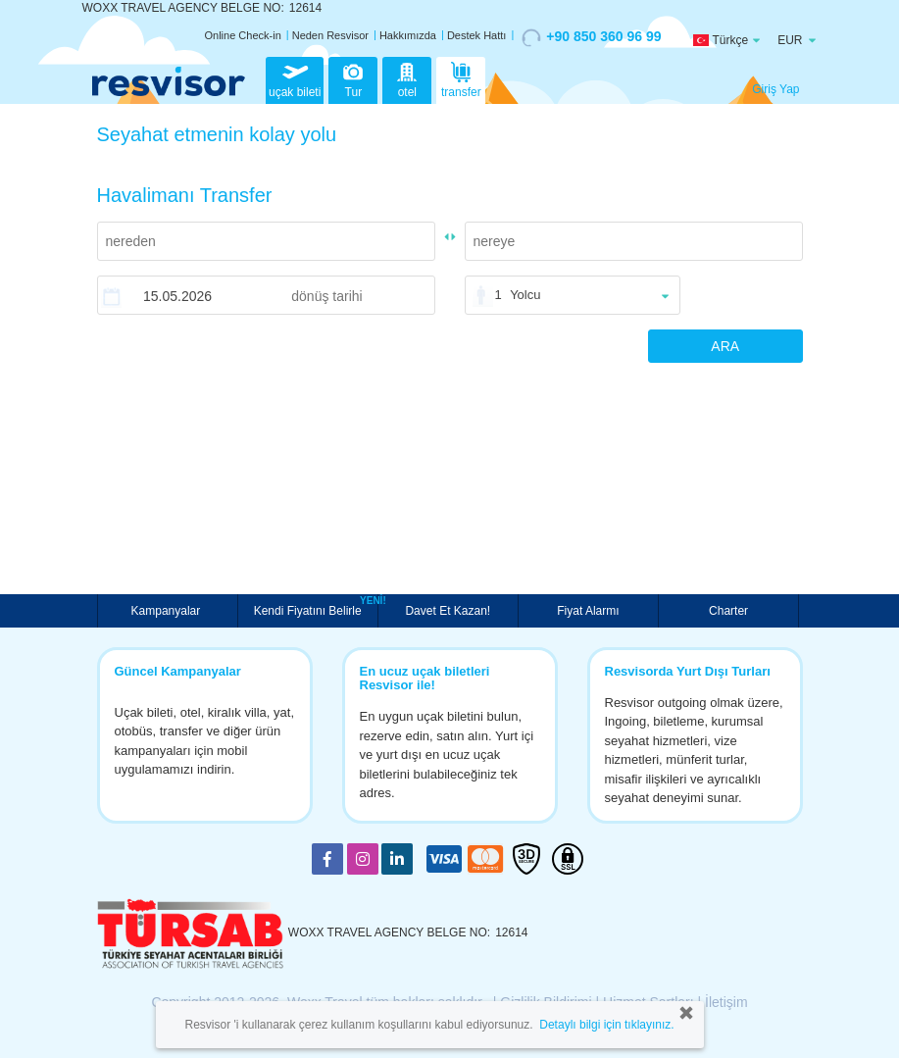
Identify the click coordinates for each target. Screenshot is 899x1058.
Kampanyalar (167, 611)
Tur (353, 78)
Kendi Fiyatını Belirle (310, 609)
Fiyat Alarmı (588, 611)
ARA (725, 346)
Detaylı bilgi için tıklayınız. (606, 1025)
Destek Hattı (477, 35)
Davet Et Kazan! (447, 611)
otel (407, 78)
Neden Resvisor (330, 35)
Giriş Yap (775, 89)
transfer (461, 78)
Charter (728, 611)
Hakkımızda (407, 35)
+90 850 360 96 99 (591, 37)
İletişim (726, 1002)
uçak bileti (295, 78)
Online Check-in (243, 35)
